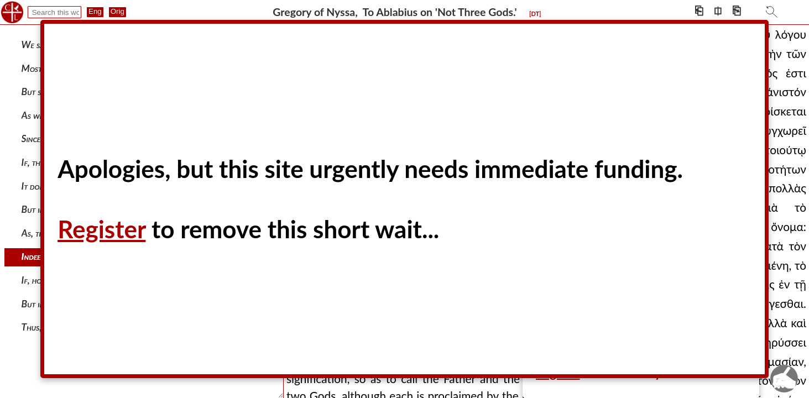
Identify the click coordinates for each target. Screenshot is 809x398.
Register (101, 228)
